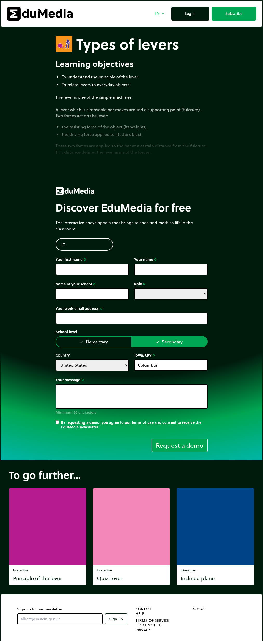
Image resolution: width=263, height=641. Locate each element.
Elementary (94, 342)
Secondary (169, 342)
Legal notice (148, 625)
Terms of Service (152, 620)
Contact (144, 609)
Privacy (143, 629)
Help (140, 613)
